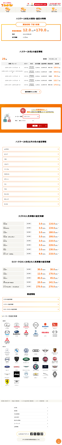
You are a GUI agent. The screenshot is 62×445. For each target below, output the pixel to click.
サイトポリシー (36, 441)
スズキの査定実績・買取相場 (27, 366)
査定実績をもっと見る (31, 92)
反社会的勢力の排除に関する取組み (10, 441)
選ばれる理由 (17, 385)
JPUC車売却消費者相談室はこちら (31, 405)
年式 (16, 120)
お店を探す (16, 382)
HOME (15, 372)
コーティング (17, 388)
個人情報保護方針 (6, 439)
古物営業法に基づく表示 (54, 439)
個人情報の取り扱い (22, 439)
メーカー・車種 (18, 116)
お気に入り (28, 5)
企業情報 (16, 391)
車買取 (15, 376)
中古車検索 (16, 379)
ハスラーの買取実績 (39, 366)
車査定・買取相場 (15, 366)
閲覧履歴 (32, 5)
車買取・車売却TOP (5, 366)
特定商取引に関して (38, 439)
